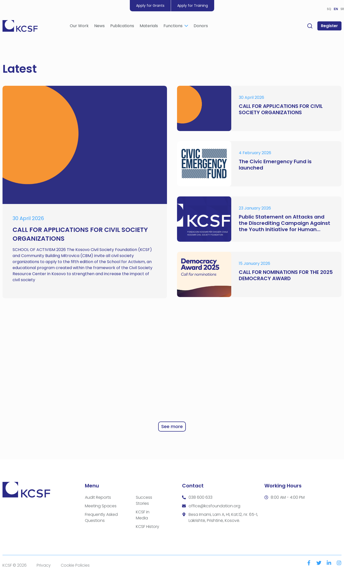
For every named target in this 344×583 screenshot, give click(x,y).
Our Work (79, 27)
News (99, 27)
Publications (122, 27)
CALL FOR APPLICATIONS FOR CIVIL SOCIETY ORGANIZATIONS (281, 109)
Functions (175, 27)
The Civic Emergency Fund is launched (275, 164)
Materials (149, 27)
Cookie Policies (75, 565)
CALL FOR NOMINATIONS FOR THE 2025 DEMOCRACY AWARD (286, 275)
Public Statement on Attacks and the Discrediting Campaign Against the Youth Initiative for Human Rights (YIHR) (284, 223)
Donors (201, 27)
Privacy (44, 565)
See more (172, 426)
